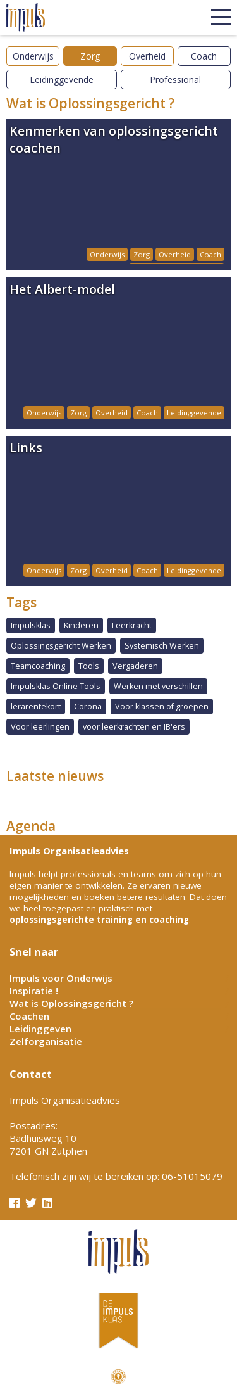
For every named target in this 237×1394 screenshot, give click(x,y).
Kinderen (81, 625)
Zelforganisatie (45, 1041)
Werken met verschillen (158, 686)
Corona (88, 706)
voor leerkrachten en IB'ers (134, 726)
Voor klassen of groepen (162, 706)
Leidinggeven (40, 1028)
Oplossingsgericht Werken (61, 645)
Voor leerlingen (40, 726)
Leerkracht (132, 625)
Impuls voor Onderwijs (60, 978)
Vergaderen (135, 666)
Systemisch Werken (162, 645)
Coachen (29, 1016)
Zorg (90, 56)
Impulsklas (31, 625)
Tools (88, 666)
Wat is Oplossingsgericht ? (71, 1003)
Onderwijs (33, 56)
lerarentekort (36, 706)
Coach (204, 56)
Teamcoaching (38, 666)
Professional (175, 79)
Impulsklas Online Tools (55, 686)
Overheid (147, 56)
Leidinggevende (62, 79)
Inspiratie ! (33, 990)
